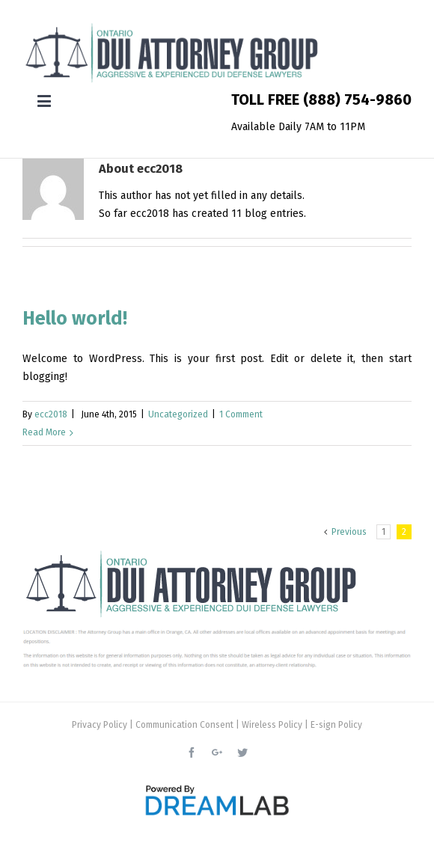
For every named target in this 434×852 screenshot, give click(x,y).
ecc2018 (50, 414)
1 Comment (241, 414)
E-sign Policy (336, 725)
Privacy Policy (99, 725)
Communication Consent (184, 725)
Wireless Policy (272, 725)
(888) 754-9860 (357, 99)
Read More (44, 432)
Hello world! (74, 318)
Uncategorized (178, 414)
